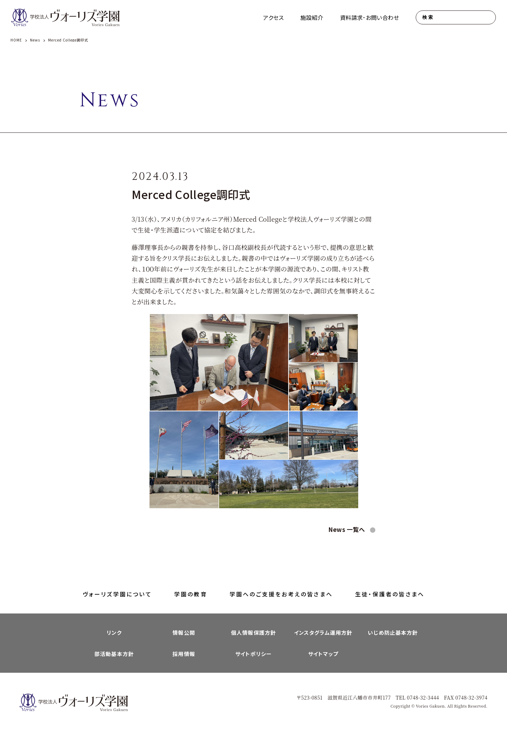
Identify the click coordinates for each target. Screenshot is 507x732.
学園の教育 (190, 594)
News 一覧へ (347, 529)
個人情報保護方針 (253, 632)
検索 (428, 17)
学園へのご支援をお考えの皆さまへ (281, 594)
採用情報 (183, 653)
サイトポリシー (253, 653)
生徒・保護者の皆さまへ (389, 594)
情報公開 (183, 632)
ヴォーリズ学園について (117, 594)
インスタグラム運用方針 (323, 632)
